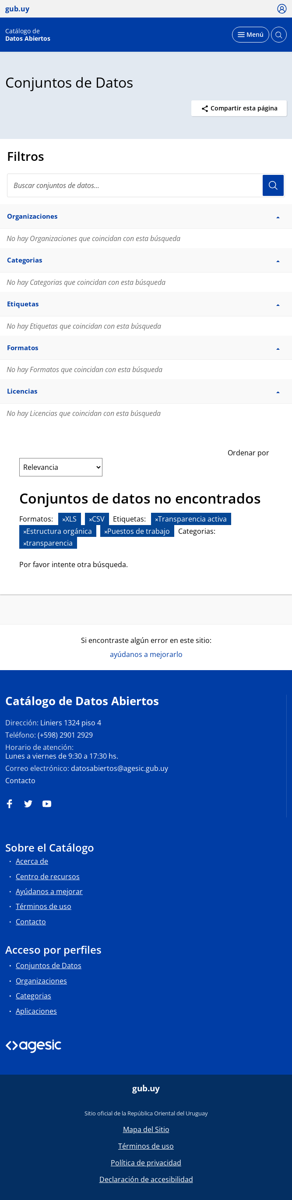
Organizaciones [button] (143, 216)
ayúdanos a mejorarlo (146, 654)
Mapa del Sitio (146, 1129)
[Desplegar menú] (250, 35)
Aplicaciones (36, 1011)
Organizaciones (41, 981)
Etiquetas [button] (143, 303)
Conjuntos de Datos (48, 965)
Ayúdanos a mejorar (49, 891)
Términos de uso (43, 906)
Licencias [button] (143, 391)
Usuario (273, 185)
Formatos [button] (143, 347)
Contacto (20, 780)
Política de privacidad (146, 1163)
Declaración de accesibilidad (146, 1179)
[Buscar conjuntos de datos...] (146, 185)
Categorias (33, 996)
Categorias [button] (143, 260)
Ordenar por (248, 453)
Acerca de (32, 861)
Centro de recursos (48, 876)
